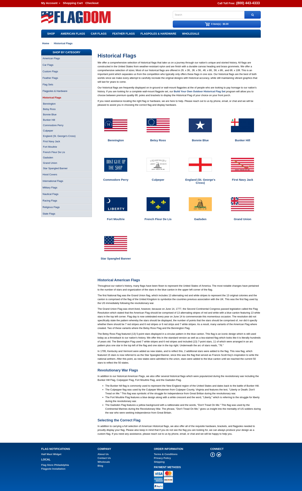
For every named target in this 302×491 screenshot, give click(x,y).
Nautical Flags (50, 194)
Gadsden (48, 157)
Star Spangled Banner (55, 168)
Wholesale (190, 33)
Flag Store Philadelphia (55, 465)
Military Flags (50, 187)
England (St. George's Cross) (59, 136)
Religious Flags (51, 207)
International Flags (53, 181)
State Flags (49, 213)
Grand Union (50, 162)
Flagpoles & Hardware (158, 33)
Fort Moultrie (50, 146)
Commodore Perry (53, 125)
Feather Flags (123, 33)
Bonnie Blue (49, 114)
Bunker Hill (49, 119)
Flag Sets (48, 84)
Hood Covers (50, 174)
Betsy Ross (49, 109)
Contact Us (104, 458)
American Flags (73, 33)
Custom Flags (50, 71)
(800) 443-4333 (248, 3)
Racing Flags (50, 200)
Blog (100, 465)
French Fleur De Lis (54, 152)
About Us (103, 454)
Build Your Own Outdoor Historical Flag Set (199, 91)
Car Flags (99, 33)
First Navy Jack (51, 141)
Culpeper (48, 130)
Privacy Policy (162, 458)
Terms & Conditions (166, 454)
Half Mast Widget (51, 454)
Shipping (159, 461)
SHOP (51, 33)
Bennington (49, 103)
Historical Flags (52, 97)
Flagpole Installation (53, 468)
